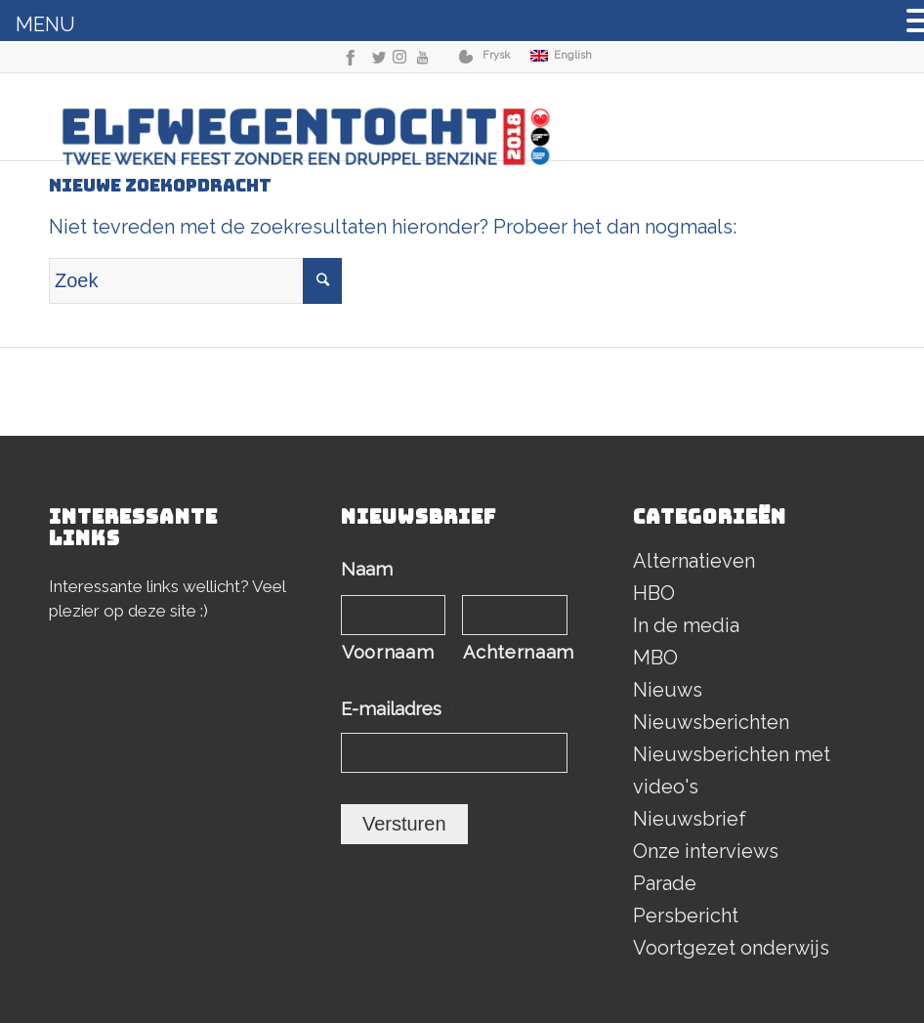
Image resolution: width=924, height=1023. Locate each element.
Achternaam (515, 652)
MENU (45, 24)
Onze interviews (705, 851)
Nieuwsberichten (711, 722)
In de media (686, 625)
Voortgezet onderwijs (731, 947)
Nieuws (667, 690)
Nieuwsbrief (689, 819)
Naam (372, 569)
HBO (654, 593)
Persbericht (685, 915)
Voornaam (388, 652)
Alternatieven (694, 561)
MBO (655, 657)
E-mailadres (397, 709)
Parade (664, 883)
